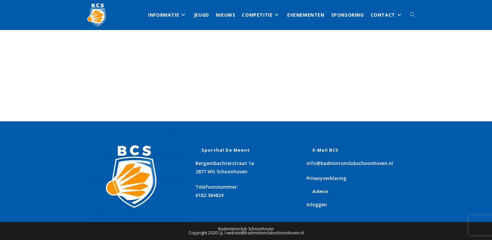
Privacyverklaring (326, 178)
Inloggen (317, 204)
